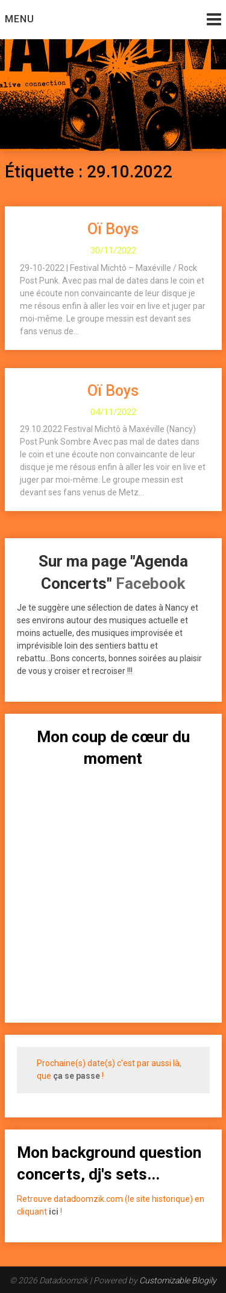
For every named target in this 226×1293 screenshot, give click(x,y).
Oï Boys (113, 229)
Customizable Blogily (177, 1280)
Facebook (150, 583)
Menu (19, 19)
